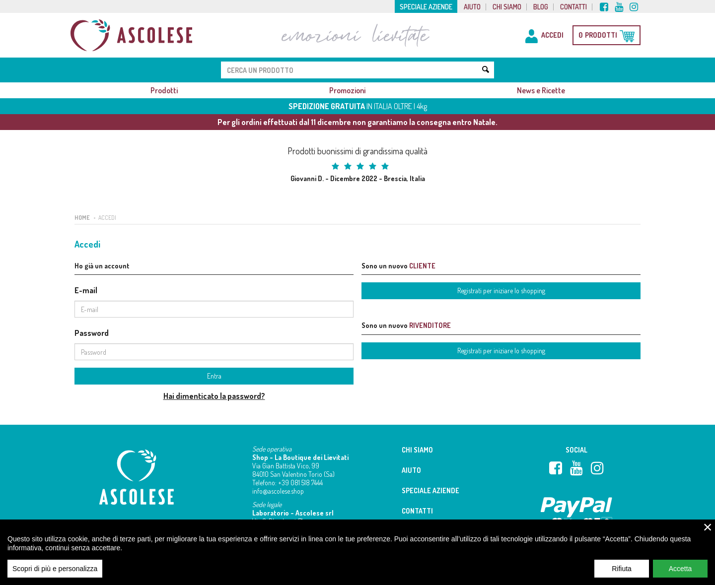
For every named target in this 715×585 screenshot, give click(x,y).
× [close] (708, 533)
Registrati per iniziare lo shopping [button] (501, 290)
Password (91, 333)
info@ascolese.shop (278, 491)
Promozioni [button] (347, 90)
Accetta (680, 575)
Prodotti (164, 90)
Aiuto (472, 6)
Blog (540, 6)
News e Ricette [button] (541, 90)
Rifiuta (622, 575)
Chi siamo (507, 6)
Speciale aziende (426, 6)
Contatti (573, 6)
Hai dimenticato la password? (214, 396)
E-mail (85, 290)
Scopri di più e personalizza (54, 575)
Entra (214, 376)
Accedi (107, 217)
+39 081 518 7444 (300, 482)
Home (82, 217)
